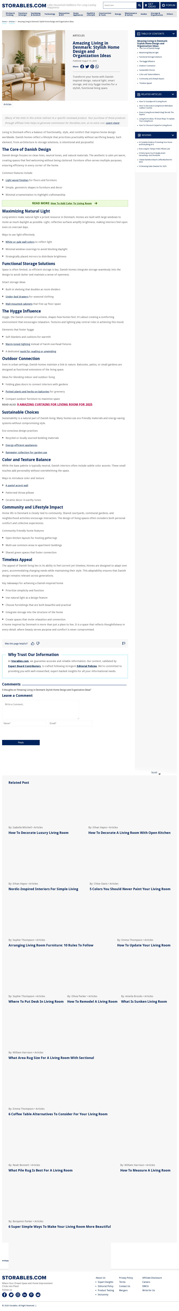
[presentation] (23, 733)
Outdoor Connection (147, 66)
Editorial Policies (87, 666)
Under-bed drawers (17, 296)
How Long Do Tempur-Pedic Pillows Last (154, 149)
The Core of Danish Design (149, 48)
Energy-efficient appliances (21, 445)
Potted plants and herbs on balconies (27, 391)
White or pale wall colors (20, 241)
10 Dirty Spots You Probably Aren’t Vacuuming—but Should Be (152, 154)
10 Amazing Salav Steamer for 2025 (153, 166)
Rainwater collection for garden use (26, 452)
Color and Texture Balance (149, 74)
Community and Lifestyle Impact (151, 79)
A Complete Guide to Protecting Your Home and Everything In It (155, 143)
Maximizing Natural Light (148, 53)
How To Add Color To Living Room (71, 203)
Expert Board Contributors (24, 666)
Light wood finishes (17, 180)
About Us (100, 1278)
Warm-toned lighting (18, 344)
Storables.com (20, 661)
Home (4, 22)
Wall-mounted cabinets (19, 303)
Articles (12, 22)
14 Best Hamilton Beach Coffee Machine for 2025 (155, 161)
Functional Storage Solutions (150, 57)
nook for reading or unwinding (38, 351)
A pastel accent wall (17, 485)
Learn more (112, 122)
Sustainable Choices (147, 70)
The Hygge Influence (147, 61)
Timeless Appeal (145, 83)
